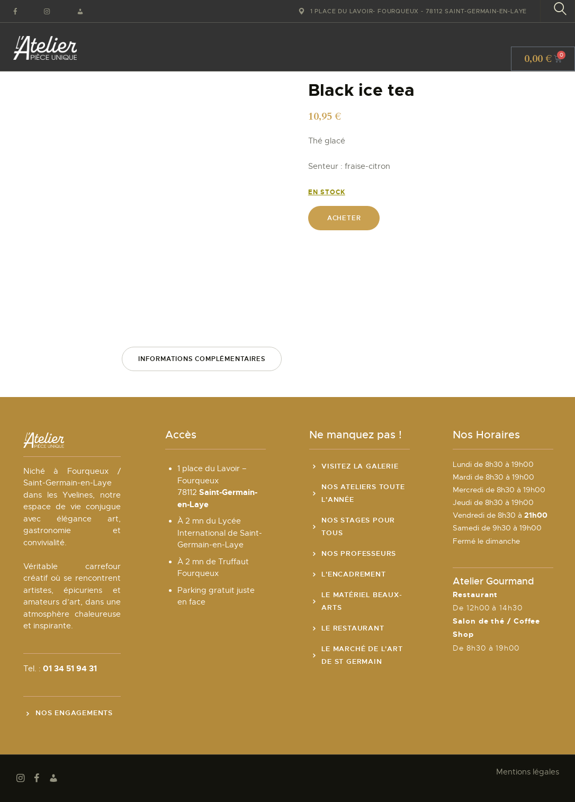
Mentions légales (527, 772)
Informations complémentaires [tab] (201, 359)
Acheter (344, 218)
